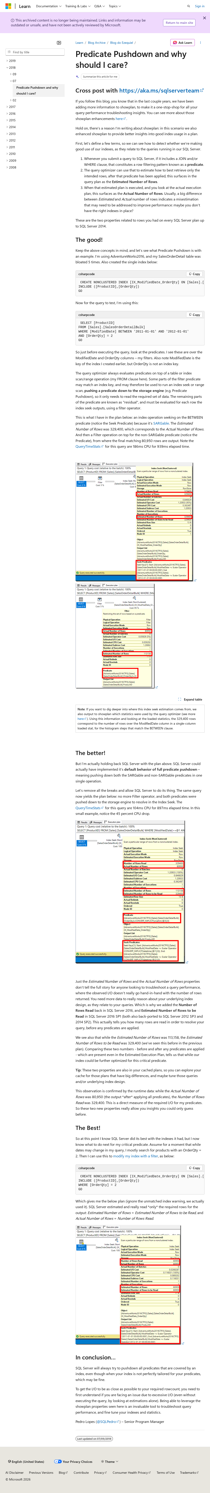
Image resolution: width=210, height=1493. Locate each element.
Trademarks (188, 1472)
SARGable (161, 423)
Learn (79, 42)
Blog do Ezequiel (121, 42)
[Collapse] (59, 43)
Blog (62, 1472)
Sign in (200, 6)
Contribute (81, 1472)
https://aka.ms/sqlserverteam (159, 90)
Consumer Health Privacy (130, 1472)
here (119, 118)
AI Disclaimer (14, 1472)
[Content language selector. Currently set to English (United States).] (26, 1461)
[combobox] (35, 52)
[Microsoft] (8, 6)
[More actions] (201, 42)
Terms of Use (166, 1472)
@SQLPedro (106, 1421)
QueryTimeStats (88, 446)
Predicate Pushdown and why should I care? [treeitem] (37, 90)
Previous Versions (41, 1472)
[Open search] (188, 6)
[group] (140, 287)
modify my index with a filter (135, 1155)
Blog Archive (96, 42)
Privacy (99, 1472)
